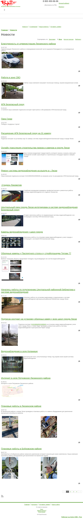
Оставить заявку (55, 26)
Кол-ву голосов (68, 39)
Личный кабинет (64, 3)
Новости (25, 26)
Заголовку (52, 39)
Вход (41, 509)
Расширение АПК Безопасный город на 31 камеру (26, 133)
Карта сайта (56, 504)
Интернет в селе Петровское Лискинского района (25, 378)
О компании (33, 26)
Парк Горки (6, 119)
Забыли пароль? (41, 510)
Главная (4, 30)
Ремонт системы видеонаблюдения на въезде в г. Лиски (29, 170)
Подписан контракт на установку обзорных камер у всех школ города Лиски (39, 319)
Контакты (34, 504)
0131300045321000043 (38, 324)
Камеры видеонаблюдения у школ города (22, 232)
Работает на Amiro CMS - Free (71, 517)
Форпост (61, 7)
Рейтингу (78, 39)
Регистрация (41, 511)
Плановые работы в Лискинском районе (21, 406)
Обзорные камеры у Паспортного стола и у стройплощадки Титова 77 (36, 253)
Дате (60, 39)
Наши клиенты (44, 26)
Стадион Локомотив (11, 185)
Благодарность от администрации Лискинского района (28, 43)
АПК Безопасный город (12, 104)
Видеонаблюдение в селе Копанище (19, 351)
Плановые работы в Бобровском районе (21, 448)
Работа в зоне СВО (10, 77)
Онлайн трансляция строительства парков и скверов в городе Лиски (35, 148)
